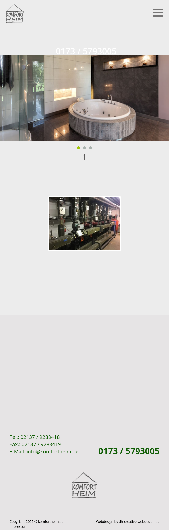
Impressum (18, 526)
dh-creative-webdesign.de (139, 521)
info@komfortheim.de (53, 451)
